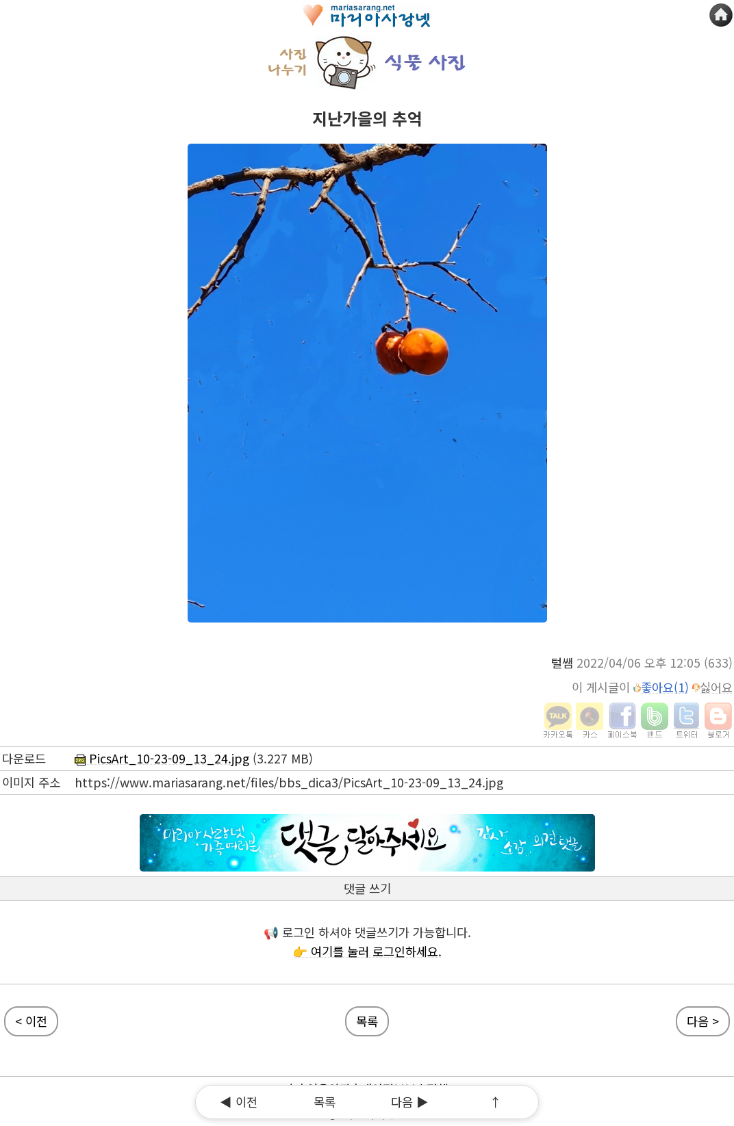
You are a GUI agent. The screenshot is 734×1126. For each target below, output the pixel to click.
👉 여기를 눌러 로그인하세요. (367, 951)
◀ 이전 (238, 1101)
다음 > (703, 1021)
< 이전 (31, 1021)
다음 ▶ (410, 1101)
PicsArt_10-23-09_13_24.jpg (162, 758)
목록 (325, 1101)
